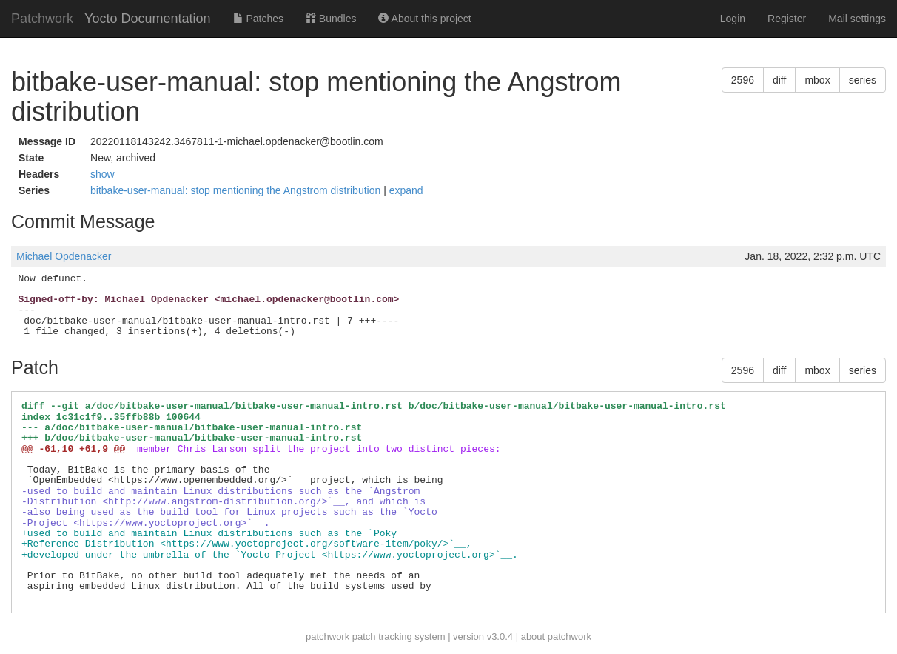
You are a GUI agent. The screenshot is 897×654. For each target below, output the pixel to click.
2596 (742, 80)
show (102, 174)
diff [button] (779, 80)
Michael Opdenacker (63, 256)
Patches (258, 18)
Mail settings (857, 18)
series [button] (862, 80)
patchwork (327, 636)
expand (406, 190)
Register (786, 18)
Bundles (331, 18)
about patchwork (556, 636)
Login (732, 18)
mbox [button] (817, 80)
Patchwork (42, 18)
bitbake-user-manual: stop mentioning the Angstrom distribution (236, 190)
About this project (424, 18)
